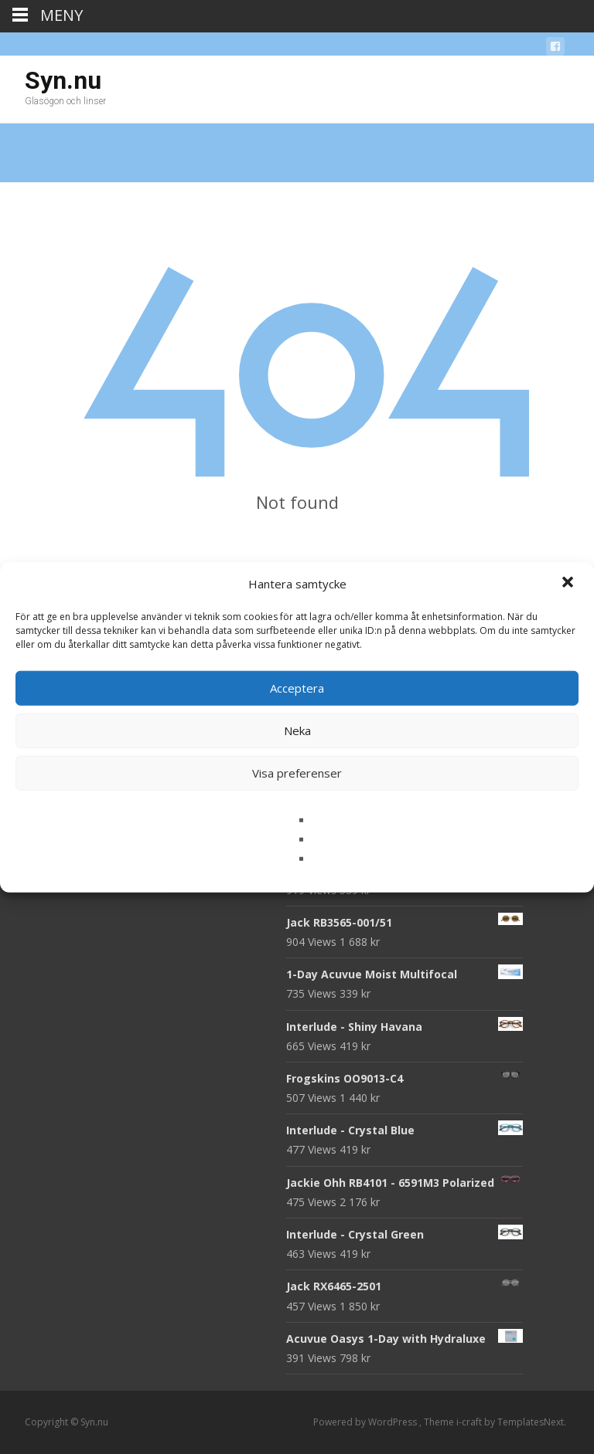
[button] (569, 583)
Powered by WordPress (366, 1422)
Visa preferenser (297, 773)
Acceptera (297, 688)
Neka (297, 730)
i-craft (470, 1422)
